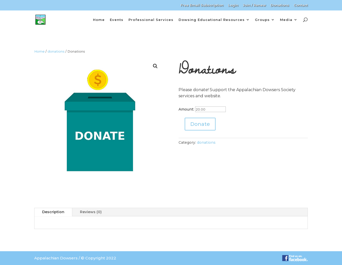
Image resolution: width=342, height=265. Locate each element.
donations (56, 51)
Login (233, 5)
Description (53, 212)
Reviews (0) (91, 212)
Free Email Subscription (202, 5)
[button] (155, 66)
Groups (262, 20)
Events (116, 20)
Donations (279, 5)
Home (99, 20)
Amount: (186, 109)
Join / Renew (254, 5)
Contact (301, 5)
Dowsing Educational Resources (212, 20)
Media (286, 20)
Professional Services (150, 20)
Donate (200, 124)
